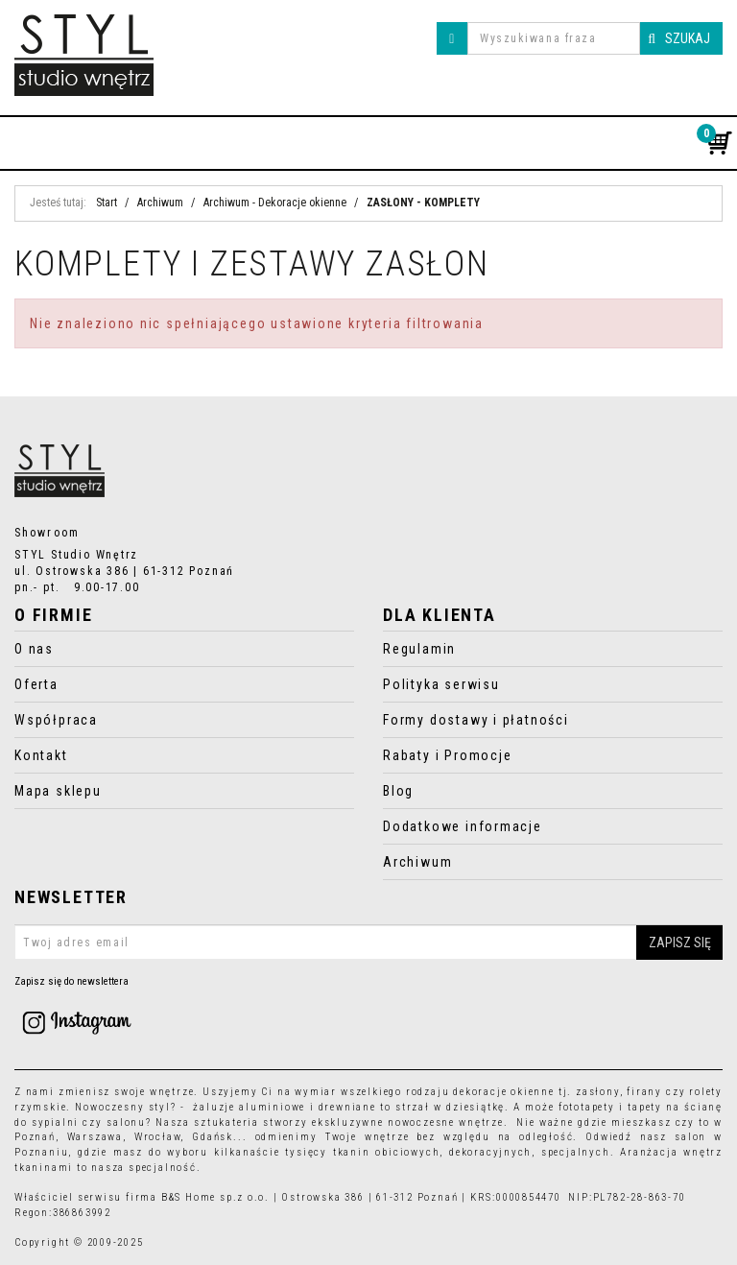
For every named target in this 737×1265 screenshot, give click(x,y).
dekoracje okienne (504, 1092)
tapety (645, 1107)
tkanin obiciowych (386, 1152)
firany (644, 1092)
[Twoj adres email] (368, 942)
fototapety (587, 1107)
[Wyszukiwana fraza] (553, 38)
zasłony (598, 1092)
